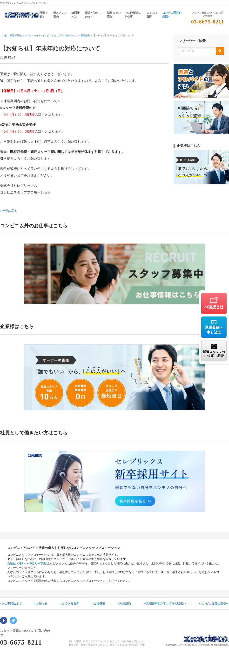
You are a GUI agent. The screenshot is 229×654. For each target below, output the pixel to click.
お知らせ (40, 603)
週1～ (22, 563)
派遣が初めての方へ (93, 14)
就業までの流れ (114, 14)
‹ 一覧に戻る (8, 210)
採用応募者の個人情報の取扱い (165, 603)
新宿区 (11, 563)
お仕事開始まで (11, 603)
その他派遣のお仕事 (133, 14)
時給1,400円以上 (39, 563)
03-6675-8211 (207, 22)
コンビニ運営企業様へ (172, 14)
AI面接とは (75, 14)
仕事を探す (44, 14)
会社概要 (98, 603)
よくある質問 (151, 14)
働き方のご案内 (60, 14)
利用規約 (124, 603)
